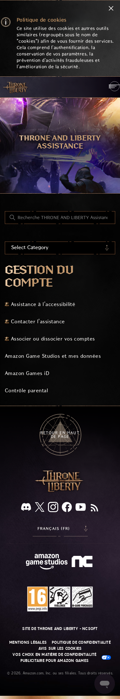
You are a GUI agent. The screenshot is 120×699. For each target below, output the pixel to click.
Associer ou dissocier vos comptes (53, 339)
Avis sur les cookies (60, 648)
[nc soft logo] (83, 563)
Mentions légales (28, 642)
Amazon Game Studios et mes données (53, 356)
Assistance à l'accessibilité (43, 304)
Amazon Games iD (27, 373)
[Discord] (26, 508)
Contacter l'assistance (38, 321)
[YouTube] (81, 508)
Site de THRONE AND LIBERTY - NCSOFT (60, 628)
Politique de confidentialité (81, 642)
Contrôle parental (26, 390)
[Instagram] (53, 508)
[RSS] (94, 508)
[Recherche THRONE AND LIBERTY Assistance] (60, 217)
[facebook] (67, 508)
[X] (39, 508)
